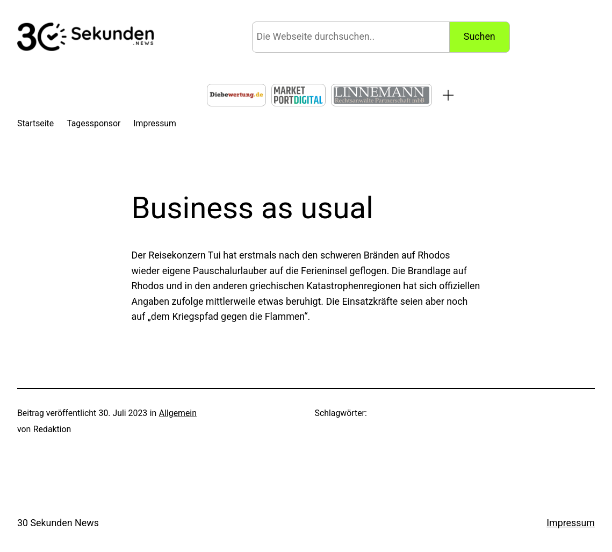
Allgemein (178, 413)
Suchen (479, 36)
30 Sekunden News (58, 522)
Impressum (570, 522)
